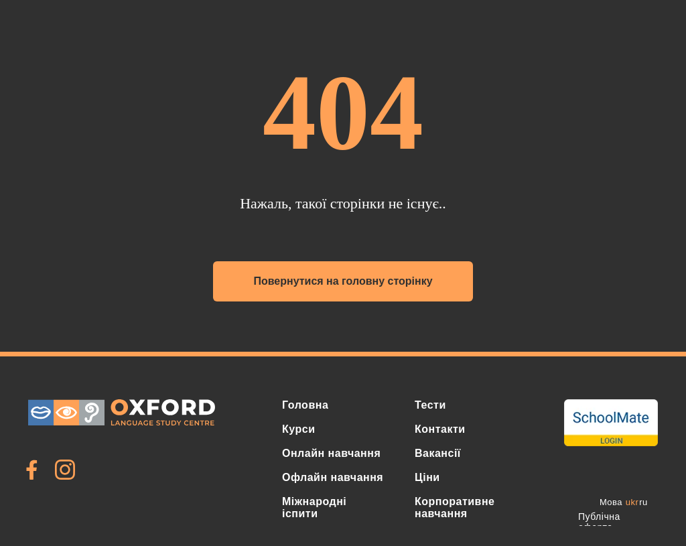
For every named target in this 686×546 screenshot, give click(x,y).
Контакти (440, 429)
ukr (632, 502)
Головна (305, 405)
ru (643, 502)
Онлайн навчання (331, 453)
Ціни (427, 477)
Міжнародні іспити (314, 507)
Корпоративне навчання (455, 507)
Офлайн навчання (332, 477)
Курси (298, 429)
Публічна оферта (599, 522)
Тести (430, 405)
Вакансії (438, 453)
